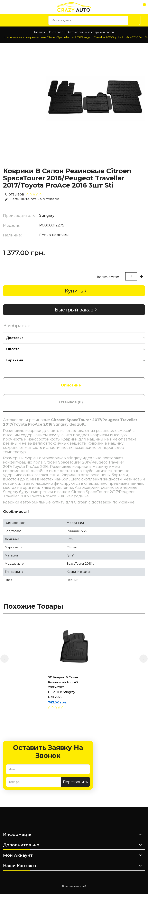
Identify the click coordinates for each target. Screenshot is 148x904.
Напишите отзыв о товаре (32, 199)
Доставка (15, 338)
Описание (71, 385)
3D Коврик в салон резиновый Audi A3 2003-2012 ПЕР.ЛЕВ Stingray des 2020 (58, 687)
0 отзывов (14, 194)
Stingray (46, 215)
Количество (108, 277)
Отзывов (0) (71, 402)
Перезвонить (75, 782)
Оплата (12, 349)
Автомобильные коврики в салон (91, 32)
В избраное (16, 325)
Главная (39, 32)
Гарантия (14, 360)
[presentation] (4, 659)
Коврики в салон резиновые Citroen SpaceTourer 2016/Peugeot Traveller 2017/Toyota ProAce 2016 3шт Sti (77, 37)
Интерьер (56, 32)
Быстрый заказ (74, 310)
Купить (74, 291)
